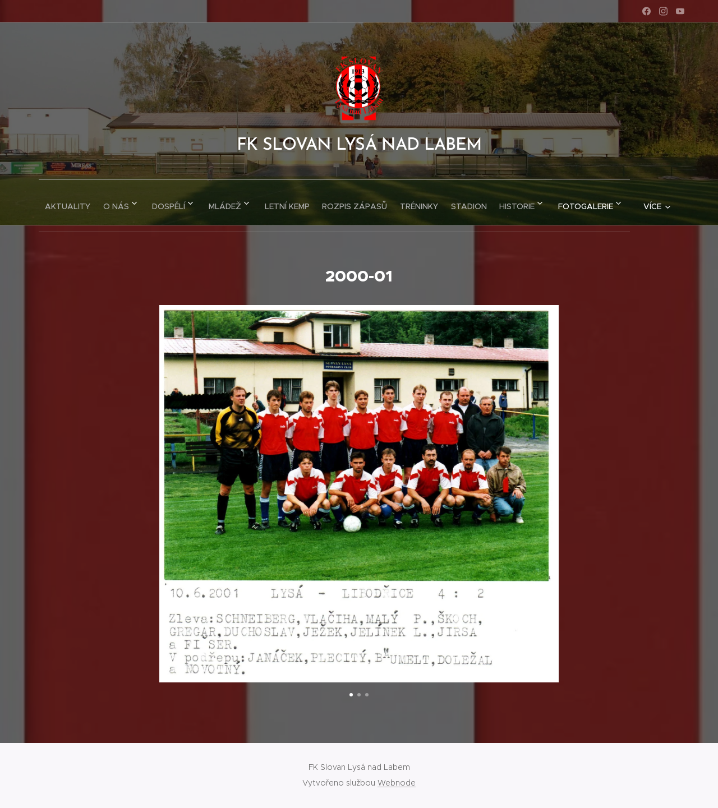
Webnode (397, 783)
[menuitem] (83, 202)
